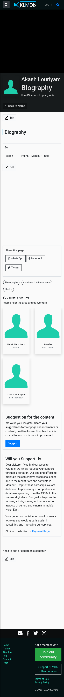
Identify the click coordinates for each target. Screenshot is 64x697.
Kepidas (48, 344)
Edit (9, 118)
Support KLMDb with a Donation (48, 669)
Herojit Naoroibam (16, 344)
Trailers (6, 648)
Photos (8, 289)
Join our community (47, 654)
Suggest (13, 443)
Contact (7, 659)
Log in (48, 4)
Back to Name (15, 106)
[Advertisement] (32, 41)
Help (5, 655)
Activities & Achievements (37, 282)
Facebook (36, 258)
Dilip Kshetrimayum (15, 394)
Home (6, 645)
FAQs (5, 663)
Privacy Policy (42, 682)
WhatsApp (15, 258)
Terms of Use (42, 679)
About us (7, 652)
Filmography (11, 282)
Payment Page (41, 531)
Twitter (13, 267)
